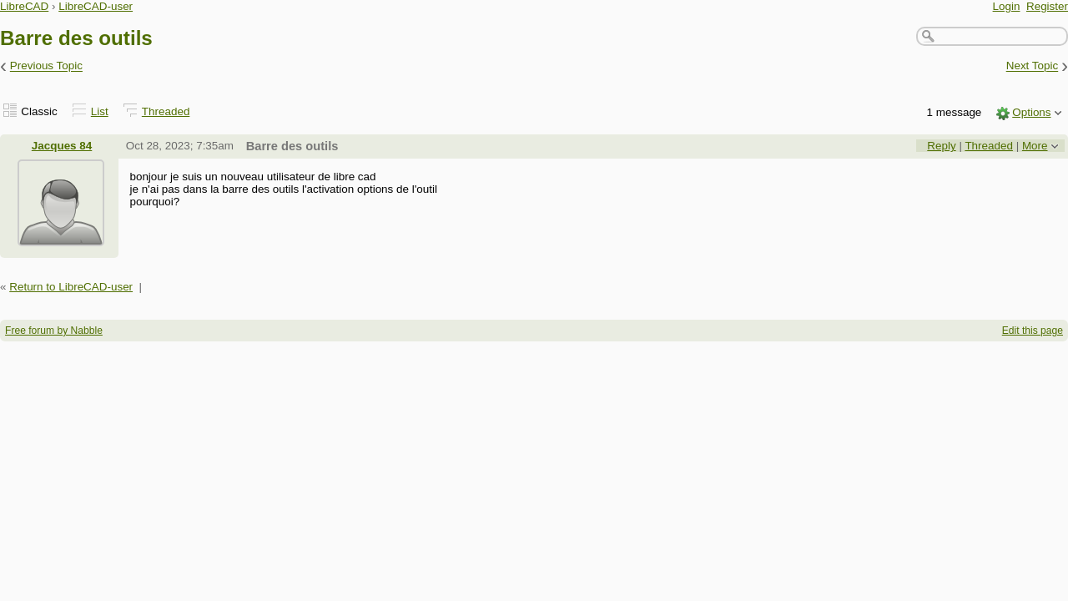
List (99, 111)
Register (1047, 6)
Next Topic (1032, 66)
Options (1031, 112)
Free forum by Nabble (54, 330)
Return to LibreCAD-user (71, 286)
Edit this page (1032, 330)
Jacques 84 (62, 145)
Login (1006, 6)
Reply (941, 145)
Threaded (166, 111)
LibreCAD (24, 6)
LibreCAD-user (95, 6)
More (1035, 145)
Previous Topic (46, 66)
